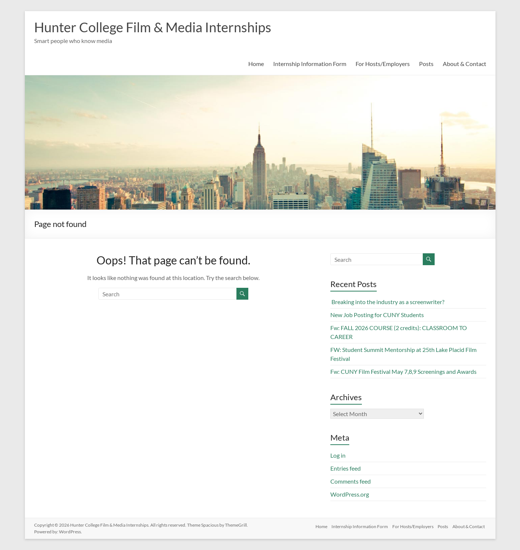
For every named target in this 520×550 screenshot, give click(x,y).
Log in (338, 455)
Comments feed (350, 481)
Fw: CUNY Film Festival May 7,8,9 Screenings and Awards (403, 371)
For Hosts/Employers (383, 63)
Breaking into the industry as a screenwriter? (387, 301)
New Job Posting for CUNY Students (377, 314)
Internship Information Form (309, 63)
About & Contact (464, 63)
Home (256, 63)
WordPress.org (349, 494)
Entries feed (345, 468)
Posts (426, 63)
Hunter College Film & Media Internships (152, 27)
